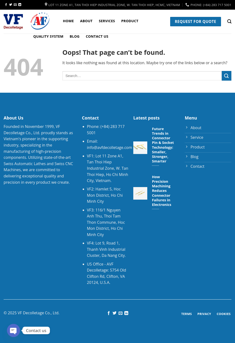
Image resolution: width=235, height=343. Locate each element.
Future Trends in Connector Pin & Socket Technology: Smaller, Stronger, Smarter (163, 144)
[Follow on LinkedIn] (19, 5)
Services (107, 21)
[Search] (229, 22)
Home (68, 21)
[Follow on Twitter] (10, 5)
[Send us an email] (15, 5)
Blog (75, 36)
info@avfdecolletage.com (109, 147)
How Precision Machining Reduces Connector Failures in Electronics (161, 191)
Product (129, 21)
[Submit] (226, 75)
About (86, 21)
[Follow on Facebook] (6, 5)
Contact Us (97, 36)
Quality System (48, 36)
